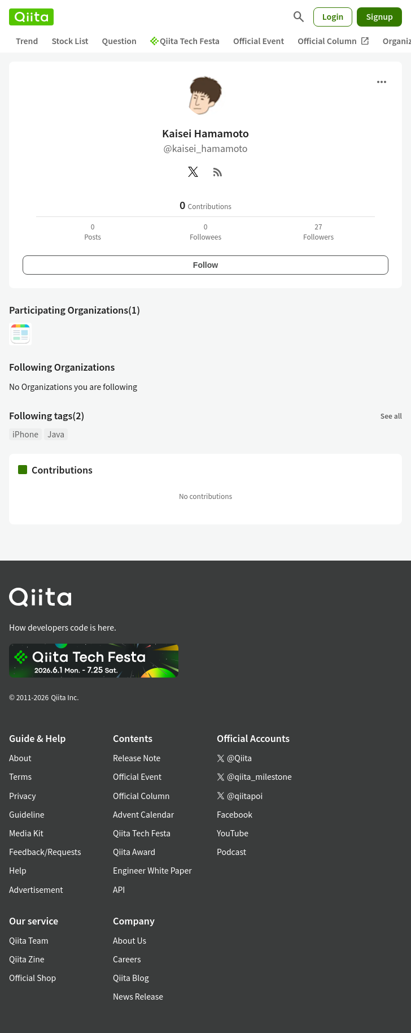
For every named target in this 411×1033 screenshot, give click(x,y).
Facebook (234, 814)
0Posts (92, 231)
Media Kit (26, 833)
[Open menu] (381, 82)
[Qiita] (31, 16)
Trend (27, 40)
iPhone (25, 434)
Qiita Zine (27, 959)
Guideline (27, 814)
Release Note (136, 757)
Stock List (69, 40)
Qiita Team (29, 940)
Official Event (258, 40)
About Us (129, 940)
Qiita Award (134, 851)
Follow (205, 265)
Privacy (22, 795)
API (119, 889)
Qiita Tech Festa (185, 40)
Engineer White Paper (152, 870)
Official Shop (32, 977)
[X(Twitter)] (193, 171)
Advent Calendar (143, 814)
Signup (379, 16)
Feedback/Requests (45, 851)
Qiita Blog (131, 977)
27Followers (318, 231)
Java (55, 434)
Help (18, 870)
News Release (138, 996)
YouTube (232, 833)
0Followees (205, 231)
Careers (127, 959)
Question (119, 40)
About (20, 757)
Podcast (231, 851)
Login (333, 16)
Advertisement (36, 889)
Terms (20, 776)
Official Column (333, 41)
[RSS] (218, 171)
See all (391, 415)
